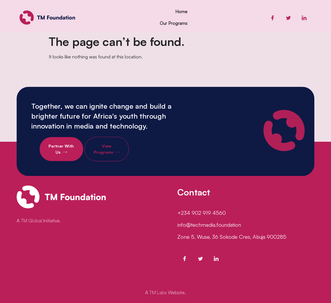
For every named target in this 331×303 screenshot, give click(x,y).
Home (181, 11)
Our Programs (174, 23)
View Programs (120, 156)
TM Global (31, 221)
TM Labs (158, 292)
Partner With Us (74, 156)
